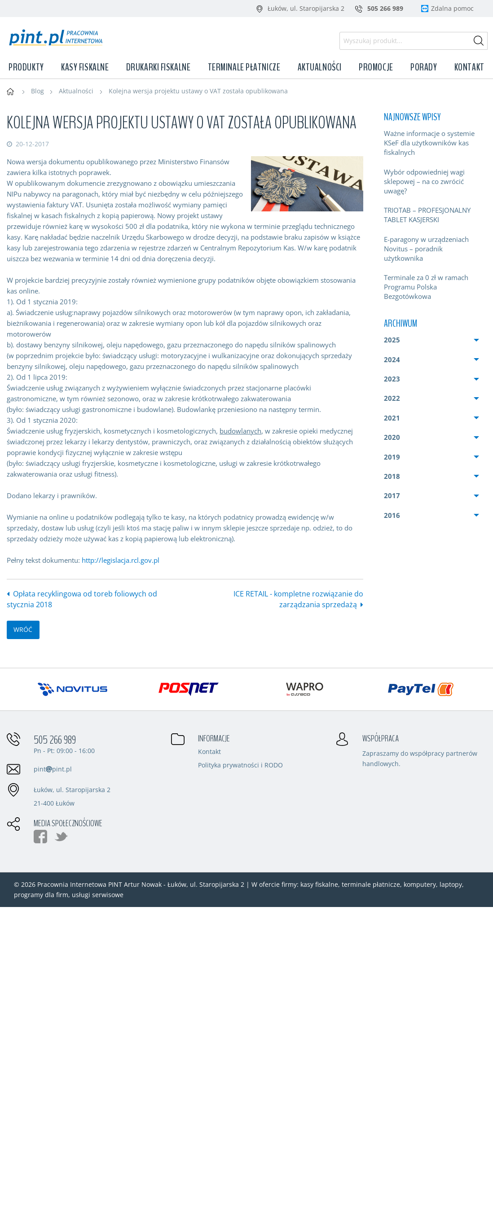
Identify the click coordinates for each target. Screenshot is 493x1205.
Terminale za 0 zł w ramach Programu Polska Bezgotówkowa (426, 287)
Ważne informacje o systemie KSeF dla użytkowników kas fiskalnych (429, 143)
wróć (22, 629)
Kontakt (469, 67)
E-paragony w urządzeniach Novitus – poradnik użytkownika (426, 249)
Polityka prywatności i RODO (240, 765)
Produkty (26, 67)
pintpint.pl (53, 769)
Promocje (376, 67)
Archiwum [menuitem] (400, 323)
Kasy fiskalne (85, 67)
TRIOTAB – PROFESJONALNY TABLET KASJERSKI (427, 215)
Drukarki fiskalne (158, 67)
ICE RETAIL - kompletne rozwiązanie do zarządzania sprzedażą (298, 599)
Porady (423, 67)
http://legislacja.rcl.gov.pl (120, 560)
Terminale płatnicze (244, 67)
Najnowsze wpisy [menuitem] (412, 117)
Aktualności (320, 67)
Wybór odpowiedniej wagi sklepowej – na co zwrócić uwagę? (424, 181)
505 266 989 (55, 740)
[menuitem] (432, 143)
